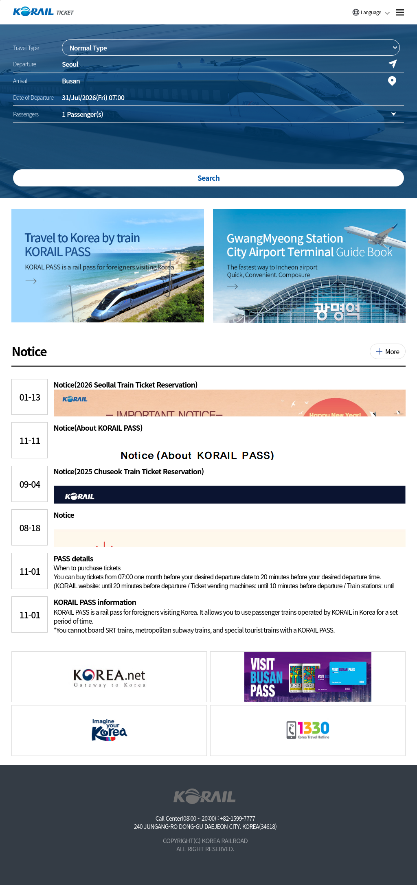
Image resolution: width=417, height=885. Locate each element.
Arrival (20, 81)
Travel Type (26, 48)
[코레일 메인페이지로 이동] (43, 11)
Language (371, 12)
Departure (24, 64)
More (392, 351)
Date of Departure (33, 97)
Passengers (25, 114)
